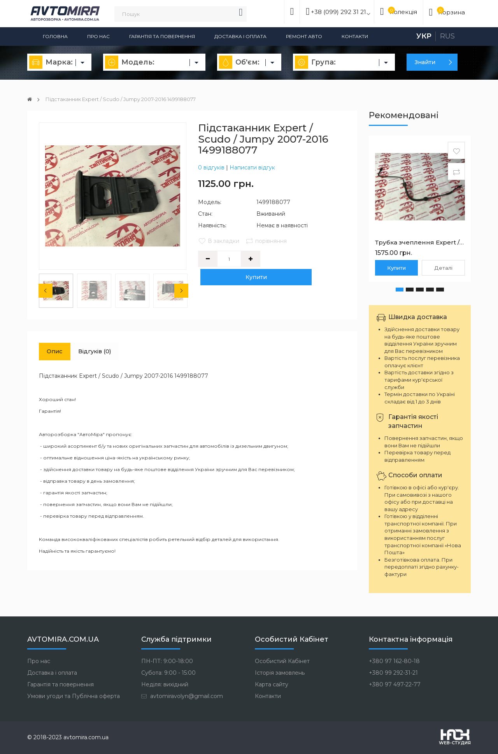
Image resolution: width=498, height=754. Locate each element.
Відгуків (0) (102, 352)
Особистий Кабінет (282, 661)
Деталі (443, 268)
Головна (55, 36)
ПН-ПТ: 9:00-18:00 (167, 661)
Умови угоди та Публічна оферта (73, 696)
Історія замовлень (280, 672)
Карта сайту (271, 684)
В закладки (218, 241)
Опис (57, 352)
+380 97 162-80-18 (394, 661)
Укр (423, 36)
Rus (447, 36)
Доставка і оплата (240, 36)
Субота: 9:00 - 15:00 (168, 672)
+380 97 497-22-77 (395, 684)
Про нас (98, 36)
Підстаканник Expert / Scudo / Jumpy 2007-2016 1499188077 (130, 99)
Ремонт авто (304, 36)
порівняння (267, 241)
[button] (399, 289)
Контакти (355, 36)
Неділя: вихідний (164, 684)
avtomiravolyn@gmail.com (182, 696)
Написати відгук (252, 167)
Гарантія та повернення (162, 36)
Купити (305, 258)
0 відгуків (211, 167)
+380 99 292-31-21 (393, 672)
